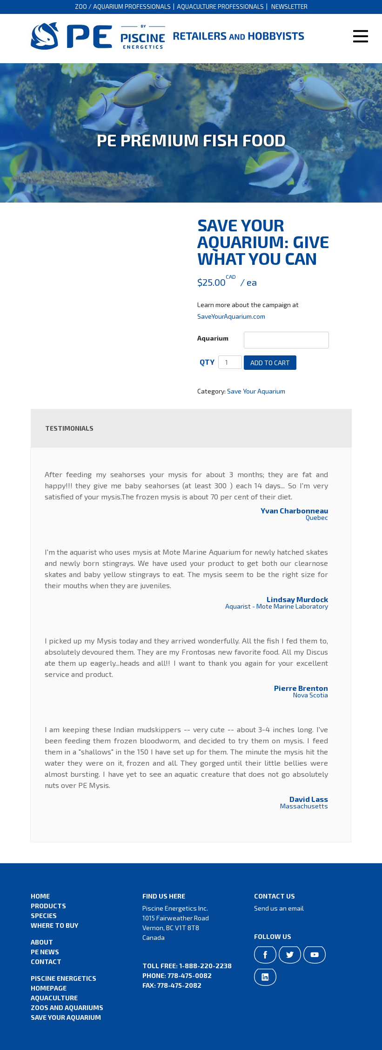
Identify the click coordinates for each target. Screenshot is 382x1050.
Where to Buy (54, 925)
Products (48, 906)
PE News (45, 952)
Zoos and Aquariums (67, 1007)
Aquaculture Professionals (220, 6)
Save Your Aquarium (256, 391)
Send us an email (279, 908)
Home (40, 896)
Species (44, 915)
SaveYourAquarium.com (231, 316)
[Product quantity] (230, 362)
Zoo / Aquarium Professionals (123, 6)
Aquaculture (54, 998)
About (42, 942)
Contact (46, 961)
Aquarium (212, 338)
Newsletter (289, 6)
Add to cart (270, 363)
